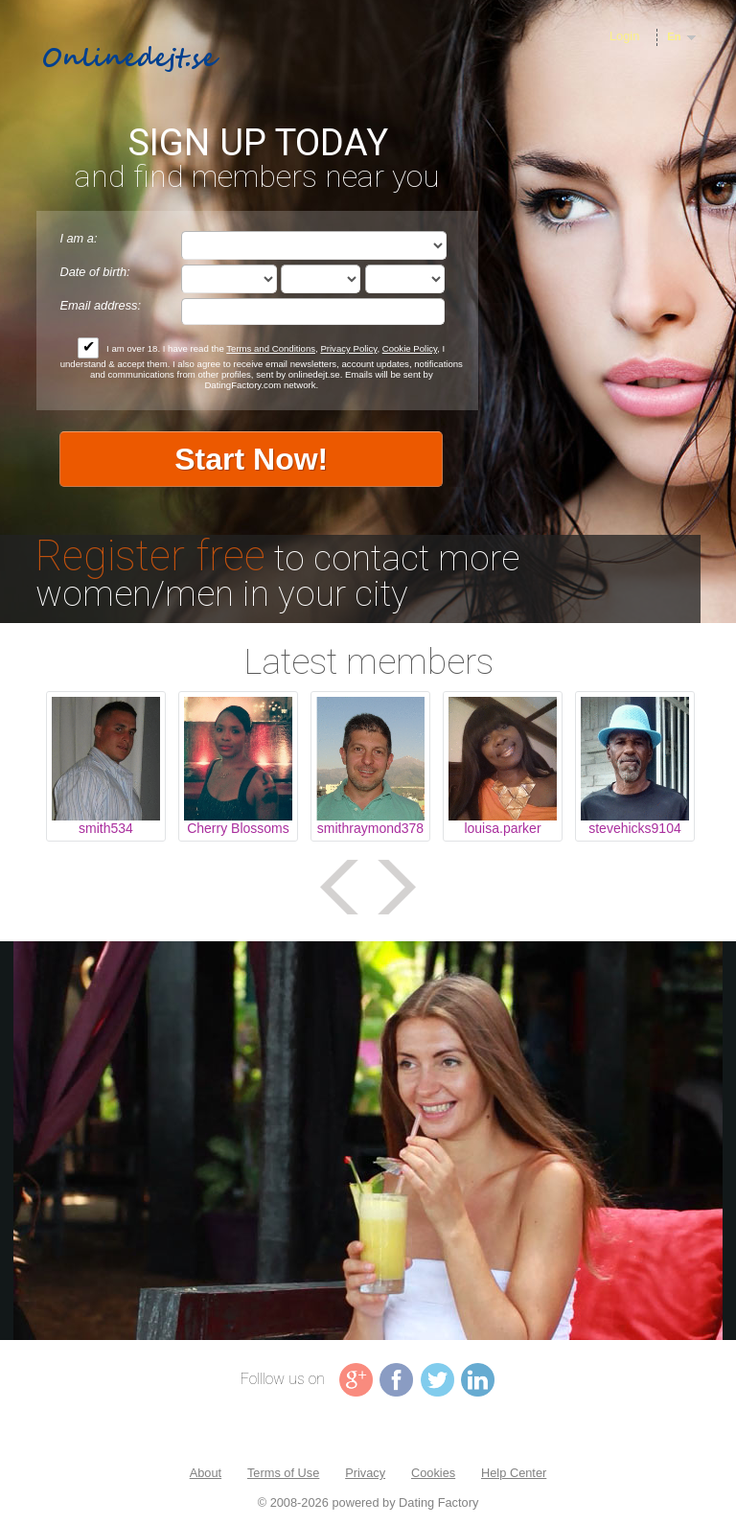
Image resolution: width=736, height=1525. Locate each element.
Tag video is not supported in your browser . (368, 1140)
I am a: (78, 238)
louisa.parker (502, 828)
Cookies (433, 1473)
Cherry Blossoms (238, 828)
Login (624, 36)
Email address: (100, 305)
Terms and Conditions (270, 348)
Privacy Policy (348, 348)
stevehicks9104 (634, 828)
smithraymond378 (370, 828)
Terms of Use (283, 1473)
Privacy (365, 1473)
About (205, 1473)
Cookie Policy (409, 348)
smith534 (106, 828)
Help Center (513, 1473)
